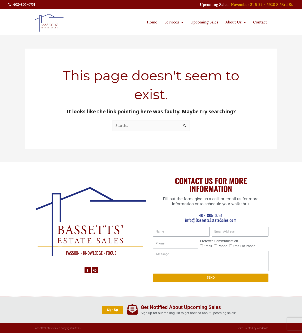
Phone (222, 246)
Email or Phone (244, 246)
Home (152, 22)
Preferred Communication (219, 241)
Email (208, 246)
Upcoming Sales (204, 22)
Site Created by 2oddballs (253, 327)
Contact (260, 22)
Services (173, 22)
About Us (235, 22)
